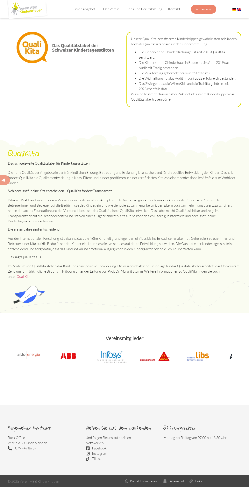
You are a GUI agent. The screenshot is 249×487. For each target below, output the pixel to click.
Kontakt (175, 9)
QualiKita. (24, 276)
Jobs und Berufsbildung (144, 9)
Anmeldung (203, 9)
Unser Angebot (85, 9)
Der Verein (112, 9)
